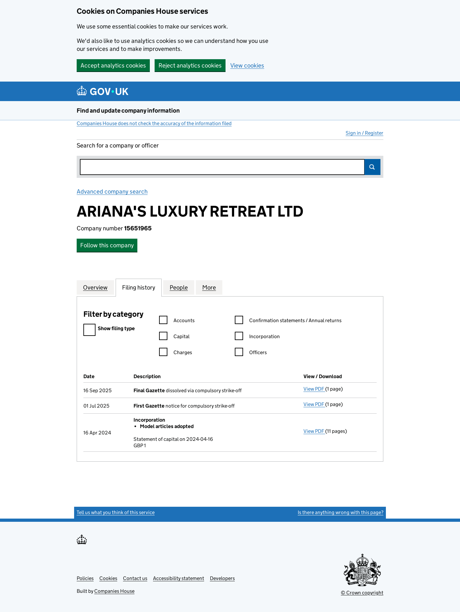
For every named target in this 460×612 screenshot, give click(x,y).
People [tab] (179, 287)
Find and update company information (128, 110)
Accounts (177, 321)
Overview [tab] (95, 287)
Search (372, 167)
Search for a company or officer (118, 145)
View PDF (314, 389)
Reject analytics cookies (190, 65)
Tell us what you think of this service (116, 512)
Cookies (108, 578)
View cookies (247, 65)
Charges (175, 353)
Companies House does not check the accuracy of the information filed (154, 123)
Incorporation (257, 337)
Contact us (135, 578)
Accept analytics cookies (113, 65)
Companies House (114, 591)
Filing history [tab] (138, 287)
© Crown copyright (362, 593)
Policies (85, 578)
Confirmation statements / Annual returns (288, 321)
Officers (251, 353)
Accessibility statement (178, 578)
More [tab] (209, 287)
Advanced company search (112, 191)
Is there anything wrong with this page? (340, 512)
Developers (222, 578)
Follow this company (107, 245)
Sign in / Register (364, 133)
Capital (174, 337)
